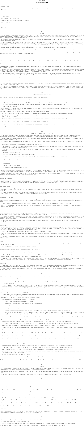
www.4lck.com (45, 2)
